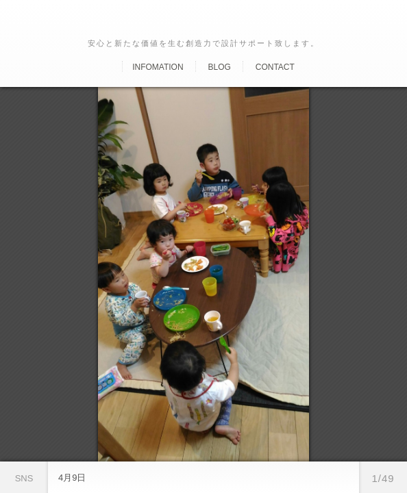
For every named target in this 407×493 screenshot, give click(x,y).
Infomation (157, 67)
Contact (275, 67)
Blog (219, 67)
